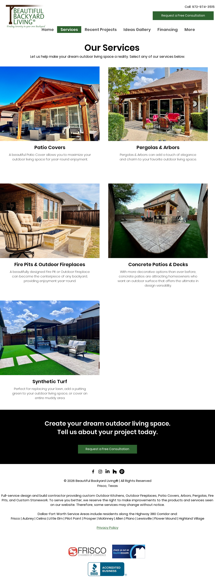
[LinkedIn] (107, 471)
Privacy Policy (107, 527)
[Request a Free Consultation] (183, 15)
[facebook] (93, 471)
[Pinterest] (121, 471)
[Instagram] (100, 471)
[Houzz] (114, 471)
